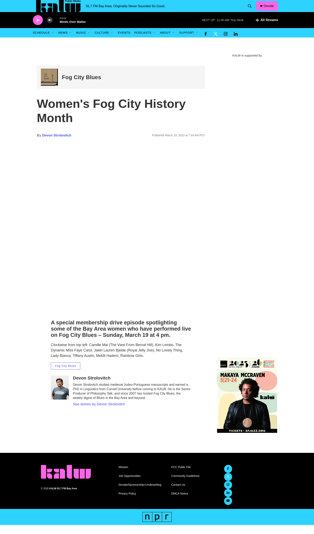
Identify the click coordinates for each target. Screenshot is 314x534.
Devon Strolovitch (56, 144)
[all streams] (267, 29)
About (165, 41)
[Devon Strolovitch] (60, 397)
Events (124, 41)
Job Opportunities (130, 485)
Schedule (41, 41)
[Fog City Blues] (49, 86)
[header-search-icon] (252, 10)
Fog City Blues (81, 86)
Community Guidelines (185, 485)
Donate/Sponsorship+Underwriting (140, 493)
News (62, 41)
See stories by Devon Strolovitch (99, 413)
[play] (38, 29)
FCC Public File (181, 476)
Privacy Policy (127, 502)
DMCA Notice (179, 502)
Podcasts (142, 41)
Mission (123, 476)
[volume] (49, 29)
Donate (271, 10)
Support (186, 41)
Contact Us (178, 493)
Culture (102, 41)
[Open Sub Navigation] (52, 41)
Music (81, 41)
